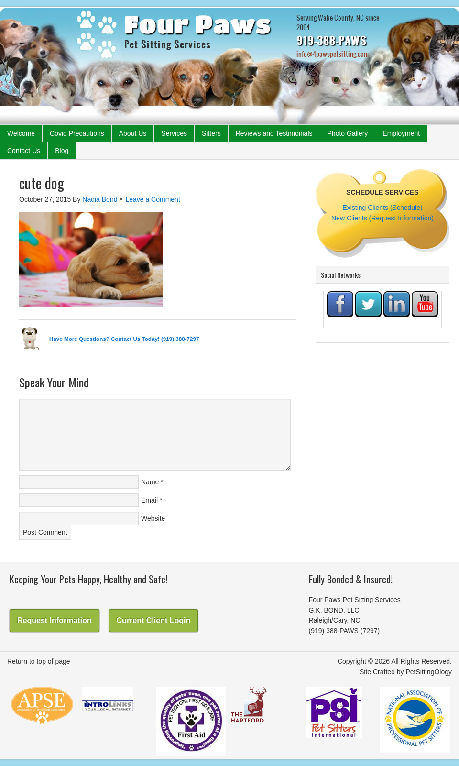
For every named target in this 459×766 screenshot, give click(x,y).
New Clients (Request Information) (382, 218)
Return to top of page (38, 661)
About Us (133, 133)
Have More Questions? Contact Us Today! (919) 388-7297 (124, 339)
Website (153, 518)
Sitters (211, 133)
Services (174, 133)
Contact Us (23, 150)
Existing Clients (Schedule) (382, 207)
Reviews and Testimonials (274, 133)
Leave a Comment (152, 199)
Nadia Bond (99, 199)
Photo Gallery (348, 133)
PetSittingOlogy (429, 672)
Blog (61, 150)
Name (150, 482)
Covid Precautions (77, 133)
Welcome (21, 133)
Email (149, 500)
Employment (401, 133)
